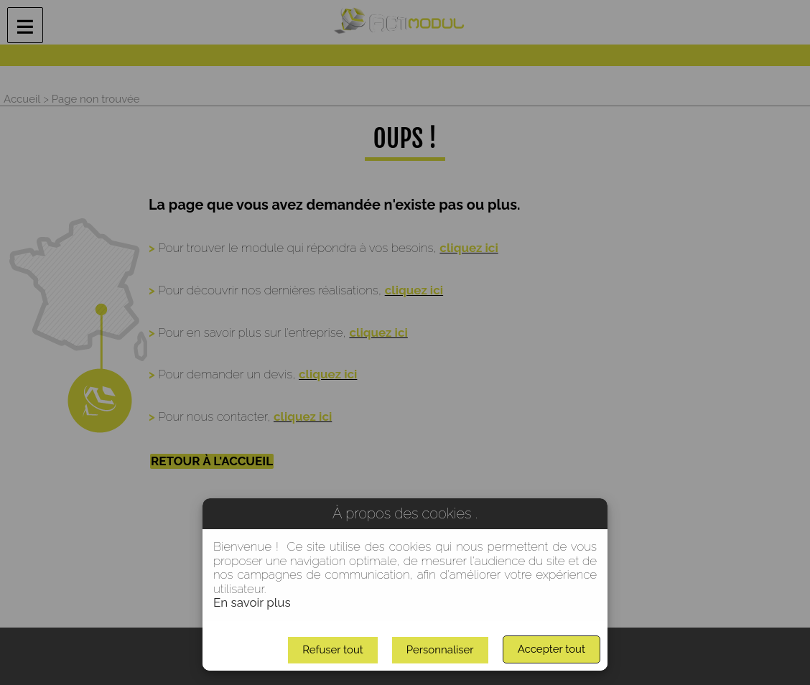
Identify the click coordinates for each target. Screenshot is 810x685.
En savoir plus (252, 602)
